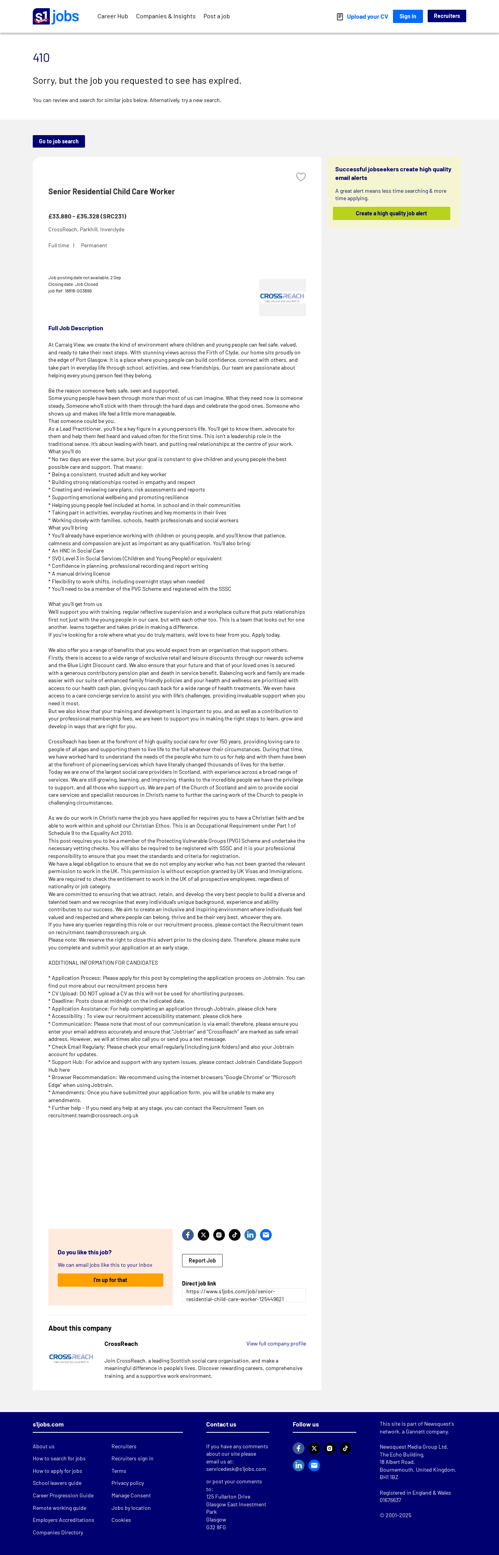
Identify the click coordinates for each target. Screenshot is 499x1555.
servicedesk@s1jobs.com (236, 1468)
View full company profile (276, 1343)
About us (44, 1446)
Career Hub (112, 15)
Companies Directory (58, 1532)
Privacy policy (127, 1482)
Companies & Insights (166, 15)
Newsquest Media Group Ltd (413, 1446)
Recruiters (447, 15)
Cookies (121, 1519)
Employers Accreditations (63, 1519)
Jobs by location (131, 1507)
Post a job (216, 15)
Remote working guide (59, 1507)
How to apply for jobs (57, 1470)
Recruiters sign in (132, 1458)
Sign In (408, 16)
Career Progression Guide (63, 1495)
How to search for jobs (59, 1458)
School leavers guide (57, 1482)
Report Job (202, 1260)
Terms (118, 1470)
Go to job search (59, 141)
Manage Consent (131, 1495)
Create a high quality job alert (391, 213)
